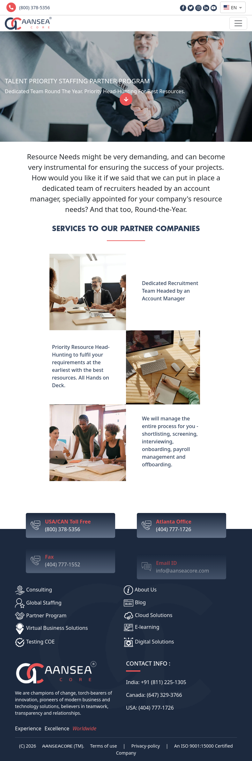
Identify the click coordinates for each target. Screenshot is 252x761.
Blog (135, 603)
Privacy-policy (145, 746)
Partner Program (40, 616)
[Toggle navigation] (238, 23)
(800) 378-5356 (77, 525)
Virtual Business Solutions (51, 628)
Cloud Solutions (148, 616)
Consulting (33, 590)
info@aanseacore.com (188, 575)
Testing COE (35, 642)
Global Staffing (38, 603)
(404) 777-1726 (188, 537)
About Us (140, 590)
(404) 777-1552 (77, 571)
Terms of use (103, 746)
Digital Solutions (149, 642)
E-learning (141, 627)
